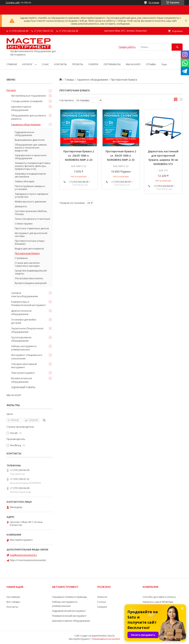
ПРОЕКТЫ (77, 64)
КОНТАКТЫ (60, 64)
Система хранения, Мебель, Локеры (31, 212)
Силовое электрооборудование (24, 294)
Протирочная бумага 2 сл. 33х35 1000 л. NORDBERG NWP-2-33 (120, 156)
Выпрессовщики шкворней (31, 283)
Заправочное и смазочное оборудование (30, 157)
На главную (13, 596)
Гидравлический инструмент (69, 610)
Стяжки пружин (24, 223)
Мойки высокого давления (30, 201)
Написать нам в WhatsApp (158, 601)
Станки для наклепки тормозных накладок (27, 264)
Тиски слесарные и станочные (32, 218)
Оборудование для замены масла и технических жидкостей (31, 147)
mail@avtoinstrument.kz (23, 555)
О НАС (45, 64)
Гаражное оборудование (92, 79)
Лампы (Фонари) (24, 181)
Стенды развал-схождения (26, 101)
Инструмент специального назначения (26, 356)
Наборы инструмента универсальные (23, 347)
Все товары (13, 601)
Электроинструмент (23, 372)
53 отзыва (154, 2)
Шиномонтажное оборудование (21, 108)
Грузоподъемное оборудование (21, 339)
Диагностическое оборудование (21, 312)
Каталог (11, 90)
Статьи (101, 601)
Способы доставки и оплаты (159, 596)
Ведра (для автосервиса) (29, 248)
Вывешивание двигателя (30, 140)
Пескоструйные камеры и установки (30, 187)
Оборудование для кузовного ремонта (28, 117)
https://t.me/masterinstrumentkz (28, 560)
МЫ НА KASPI (133, 64)
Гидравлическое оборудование (24, 133)
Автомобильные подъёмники (28, 95)
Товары (69, 79)
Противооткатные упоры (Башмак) (30, 242)
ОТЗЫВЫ (151, 64)
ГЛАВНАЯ (12, 64)
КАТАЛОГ (27, 64)
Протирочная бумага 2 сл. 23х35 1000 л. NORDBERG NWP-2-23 (78, 156)
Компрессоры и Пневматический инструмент (28, 303)
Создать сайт (13, 2)
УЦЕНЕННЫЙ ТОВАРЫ (23, 387)
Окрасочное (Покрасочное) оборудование (27, 330)
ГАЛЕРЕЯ (93, 64)
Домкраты (21, 206)
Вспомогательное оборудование (21, 380)
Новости (102, 596)
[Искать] (177, 47)
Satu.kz (111, 635)
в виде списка (180, 100)
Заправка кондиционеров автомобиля (30, 175)
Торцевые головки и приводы (69, 596)
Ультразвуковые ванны (29, 278)
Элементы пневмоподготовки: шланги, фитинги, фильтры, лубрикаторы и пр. (33, 165)
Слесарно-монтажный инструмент (24, 365)
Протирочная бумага (27, 253)
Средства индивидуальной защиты (31, 272)
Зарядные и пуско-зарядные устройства (31, 195)
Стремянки (21, 258)
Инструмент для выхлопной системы (31, 234)
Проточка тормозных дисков (32, 228)
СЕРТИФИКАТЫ (112, 64)
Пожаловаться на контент (106, 639)
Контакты (12, 606)
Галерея (102, 606)
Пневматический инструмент (69, 615)
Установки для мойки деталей (23, 321)
